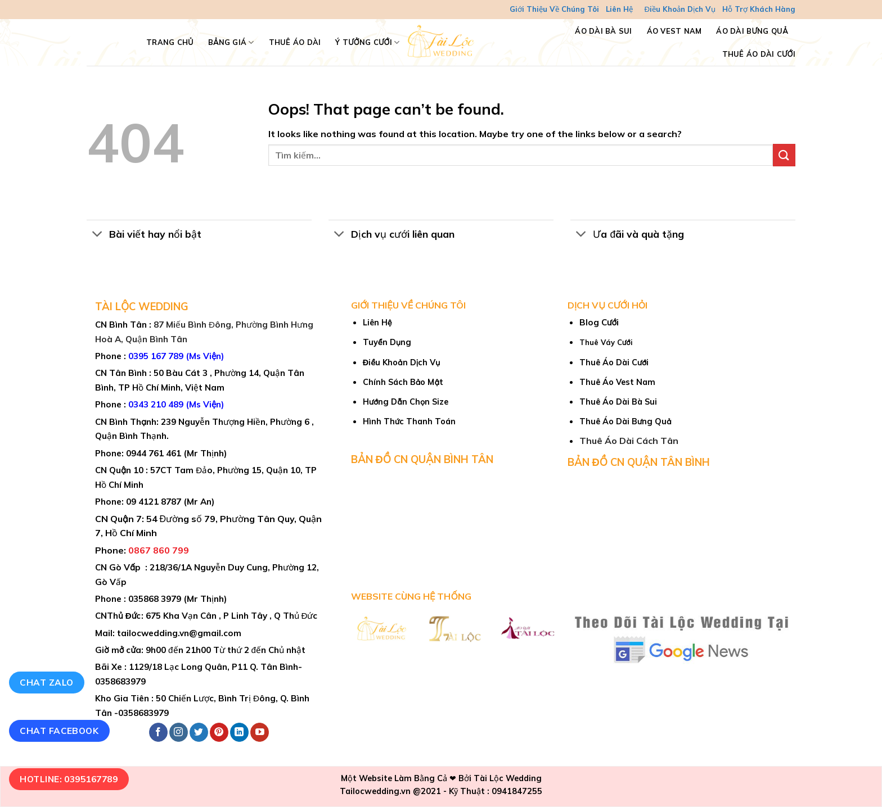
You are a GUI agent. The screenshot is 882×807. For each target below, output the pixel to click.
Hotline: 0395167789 (69, 779)
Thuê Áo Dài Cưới (758, 53)
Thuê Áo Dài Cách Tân (628, 440)
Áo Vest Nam (674, 30)
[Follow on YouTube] (259, 732)
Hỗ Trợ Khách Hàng (758, 8)
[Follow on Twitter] (199, 732)
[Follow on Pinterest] (219, 732)
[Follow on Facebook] (158, 732)
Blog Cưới (599, 322)
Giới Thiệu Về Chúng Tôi (554, 8)
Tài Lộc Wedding (508, 778)
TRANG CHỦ (170, 42)
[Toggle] (98, 235)
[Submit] (784, 155)
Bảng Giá (231, 42)
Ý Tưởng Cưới (367, 42)
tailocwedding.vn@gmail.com (179, 633)
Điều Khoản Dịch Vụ (680, 8)
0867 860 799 (158, 550)
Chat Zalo (46, 682)
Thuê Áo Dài (295, 42)
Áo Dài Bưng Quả (752, 30)
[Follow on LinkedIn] (239, 732)
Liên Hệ (619, 8)
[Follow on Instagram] (178, 732)
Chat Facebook (59, 730)
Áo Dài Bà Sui (603, 30)
